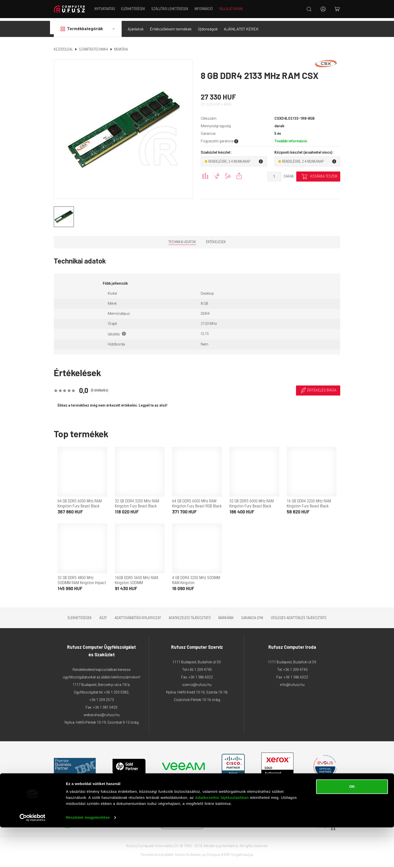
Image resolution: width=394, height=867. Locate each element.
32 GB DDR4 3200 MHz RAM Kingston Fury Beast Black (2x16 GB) (137, 503)
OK (352, 826)
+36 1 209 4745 (199, 667)
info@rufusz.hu (292, 682)
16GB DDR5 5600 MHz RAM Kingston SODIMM (136, 577)
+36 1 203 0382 (116, 689)
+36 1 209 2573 (101, 697)
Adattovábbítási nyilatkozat (138, 615)
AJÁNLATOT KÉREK (241, 26)
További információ (290, 138)
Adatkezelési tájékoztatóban (222, 837)
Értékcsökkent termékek (171, 26)
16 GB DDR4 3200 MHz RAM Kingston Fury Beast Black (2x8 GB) (309, 503)
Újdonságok (208, 26)
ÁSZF (103, 615)
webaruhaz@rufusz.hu (102, 712)
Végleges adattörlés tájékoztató (298, 615)
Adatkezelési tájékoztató (190, 615)
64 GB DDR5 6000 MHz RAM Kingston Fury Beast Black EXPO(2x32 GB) (80, 503)
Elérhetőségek (135, 9)
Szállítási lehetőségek (171, 9)
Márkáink (226, 615)
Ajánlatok (136, 26)
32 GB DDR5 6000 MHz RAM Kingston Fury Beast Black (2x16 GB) (251, 503)
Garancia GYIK (252, 615)
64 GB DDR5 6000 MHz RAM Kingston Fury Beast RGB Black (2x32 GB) (197, 503)
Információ (205, 9)
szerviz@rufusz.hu (197, 682)
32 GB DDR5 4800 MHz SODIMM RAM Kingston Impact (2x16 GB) (82, 579)
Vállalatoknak (232, 9)
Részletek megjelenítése (88, 857)
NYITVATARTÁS (106, 9)
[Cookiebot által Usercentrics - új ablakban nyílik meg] (33, 857)
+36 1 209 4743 (295, 667)
